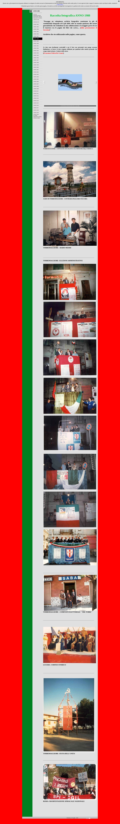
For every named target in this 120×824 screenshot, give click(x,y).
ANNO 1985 (36, 31)
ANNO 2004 (36, 76)
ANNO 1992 (36, 48)
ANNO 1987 (36, 36)
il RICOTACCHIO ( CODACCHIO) (37, 117)
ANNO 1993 (36, 50)
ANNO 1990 (36, 43)
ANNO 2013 (36, 98)
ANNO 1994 (36, 53)
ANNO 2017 (36, 107)
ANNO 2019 (36, 112)
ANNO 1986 (36, 33)
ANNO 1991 (36, 45)
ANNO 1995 (36, 55)
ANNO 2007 (36, 83)
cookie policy (60, 4)
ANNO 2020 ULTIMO (36, 115)
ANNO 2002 (36, 72)
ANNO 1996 (36, 57)
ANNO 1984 (36, 29)
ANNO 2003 (36, 74)
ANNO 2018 (36, 110)
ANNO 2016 (36, 105)
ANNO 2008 (36, 86)
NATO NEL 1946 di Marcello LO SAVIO (37, 17)
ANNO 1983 (36, 26)
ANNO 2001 (36, 69)
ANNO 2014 (36, 100)
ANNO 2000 (36, 67)
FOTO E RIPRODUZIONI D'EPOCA (37, 15)
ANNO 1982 (36, 24)
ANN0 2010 (35, 91)
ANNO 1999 (36, 64)
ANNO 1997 (36, 60)
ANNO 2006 (36, 81)
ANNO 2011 (36, 93)
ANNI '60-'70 (36, 22)
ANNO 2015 (36, 103)
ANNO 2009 (36, 88)
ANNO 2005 (36, 79)
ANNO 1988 (36, 38)
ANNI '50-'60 (36, 19)
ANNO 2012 (36, 95)
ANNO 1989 (36, 41)
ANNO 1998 (36, 62)
